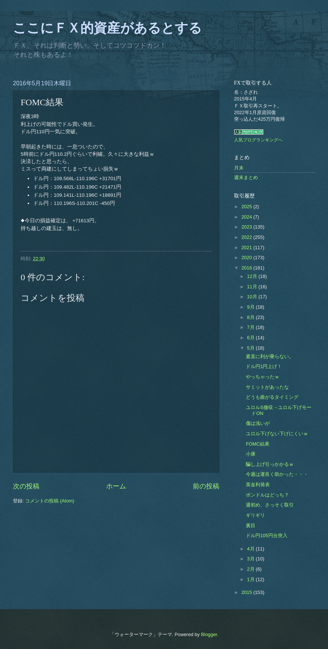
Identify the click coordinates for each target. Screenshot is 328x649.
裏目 (250, 525)
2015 (247, 592)
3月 (251, 559)
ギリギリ (255, 515)
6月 (251, 337)
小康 (250, 454)
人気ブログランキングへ (258, 139)
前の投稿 (206, 486)
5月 (251, 348)
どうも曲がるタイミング (272, 397)
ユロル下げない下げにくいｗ (277, 433)
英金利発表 (258, 484)
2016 (247, 268)
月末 (239, 168)
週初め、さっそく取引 (270, 505)
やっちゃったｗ (262, 377)
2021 (247, 247)
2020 (247, 257)
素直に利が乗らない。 (270, 356)
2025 (247, 206)
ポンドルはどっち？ (267, 495)
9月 (251, 307)
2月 (251, 569)
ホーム (116, 486)
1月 (251, 579)
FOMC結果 (257, 444)
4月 (251, 549)
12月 (252, 276)
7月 (251, 327)
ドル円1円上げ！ (264, 366)
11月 (252, 286)
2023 (247, 227)
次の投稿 (26, 486)
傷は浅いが (258, 423)
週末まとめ (246, 177)
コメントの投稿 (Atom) (49, 501)
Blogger (209, 634)
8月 (251, 317)
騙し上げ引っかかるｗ (270, 464)
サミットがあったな (267, 387)
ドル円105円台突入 (266, 535)
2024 (247, 217)
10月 (252, 296)
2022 (247, 237)
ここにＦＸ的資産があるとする (107, 28)
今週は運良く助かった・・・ (277, 474)
